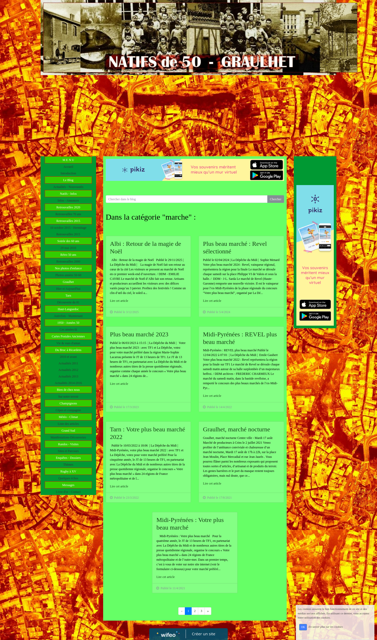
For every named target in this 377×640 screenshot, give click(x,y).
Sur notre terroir (68, 396)
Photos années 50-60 (68, 275)
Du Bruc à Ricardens (68, 350)
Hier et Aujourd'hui (68, 289)
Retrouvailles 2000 (68, 261)
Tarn (68, 295)
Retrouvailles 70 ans (68, 214)
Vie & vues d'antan (68, 343)
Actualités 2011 (68, 363)
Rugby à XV (68, 471)
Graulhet (68, 282)
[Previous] (207, 611)
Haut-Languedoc (68, 309)
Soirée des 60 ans (68, 241)
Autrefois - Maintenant (68, 316)
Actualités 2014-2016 (68, 383)
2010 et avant (68, 357)
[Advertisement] (188, 114)
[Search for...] (187, 199)
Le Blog (68, 180)
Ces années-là (68, 329)
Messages (68, 485)
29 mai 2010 (68, 248)
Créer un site (203, 633)
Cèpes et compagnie (68, 410)
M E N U (68, 160)
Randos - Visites (68, 444)
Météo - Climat (68, 417)
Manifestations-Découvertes (68, 437)
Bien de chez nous (68, 390)
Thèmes (68, 464)
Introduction (68, 173)
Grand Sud (68, 430)
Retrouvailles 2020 (68, 207)
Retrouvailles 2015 (68, 221)
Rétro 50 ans (68, 255)
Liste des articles (68, 424)
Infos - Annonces (68, 200)
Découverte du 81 (68, 302)
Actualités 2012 (68, 370)
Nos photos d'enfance (68, 268)
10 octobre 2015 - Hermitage (68, 228)
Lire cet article (119, 301)
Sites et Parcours (68, 451)
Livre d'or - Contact (68, 492)
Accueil (68, 167)
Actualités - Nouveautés (68, 187)
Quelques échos (68, 478)
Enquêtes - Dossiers (68, 458)
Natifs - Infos (68, 194)
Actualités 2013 (68, 376)
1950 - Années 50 (68, 323)
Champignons (68, 403)
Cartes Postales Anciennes (68, 336)
